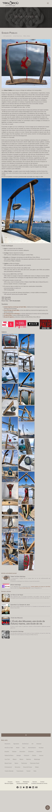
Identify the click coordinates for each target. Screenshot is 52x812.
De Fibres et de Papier (16, 595)
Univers (18, 781)
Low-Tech (7, 759)
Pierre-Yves (19, 36)
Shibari (28, 36)
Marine (21, 759)
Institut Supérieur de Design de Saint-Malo (40, 586)
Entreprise (30, 751)
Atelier (17, 747)
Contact (42, 781)
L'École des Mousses (16, 618)
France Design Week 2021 (25, 588)
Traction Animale (9, 771)
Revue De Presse (27, 767)
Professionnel (8, 767)
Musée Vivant (8, 763)
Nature (16, 763)
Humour (41, 755)
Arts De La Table (9, 747)
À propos (10, 781)
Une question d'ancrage (16, 631)
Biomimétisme (32, 747)
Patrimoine (24, 763)
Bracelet (7, 751)
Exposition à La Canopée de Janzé (20, 604)
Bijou (24, 747)
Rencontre (17, 767)
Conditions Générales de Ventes (39, 783)
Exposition (39, 751)
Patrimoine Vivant (34, 763)
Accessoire (7, 743)
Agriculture (16, 743)
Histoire (34, 755)
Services (35, 781)
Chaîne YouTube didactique (17, 576)
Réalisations (26, 781)
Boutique (41, 747)
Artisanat (39, 743)
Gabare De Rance (9, 755)
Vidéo (34, 771)
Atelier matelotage (15, 584)
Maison (15, 759)
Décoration (22, 751)
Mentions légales (9, 783)
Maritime (28, 759)
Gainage (19, 755)
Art (25, 36)
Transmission (20, 771)
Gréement (26, 755)
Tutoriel (28, 771)
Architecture (25, 743)
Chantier (14, 751)
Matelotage (37, 759)
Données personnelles (22, 783)
